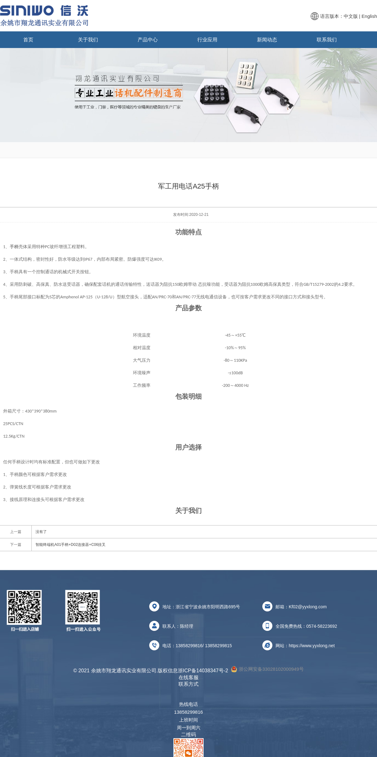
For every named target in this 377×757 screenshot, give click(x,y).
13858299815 (218, 645)
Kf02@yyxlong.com (308, 606)
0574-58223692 (321, 626)
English (369, 16)
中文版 (351, 16)
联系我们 (327, 39)
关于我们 (88, 39)
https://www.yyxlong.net (312, 645)
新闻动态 (267, 39)
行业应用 (207, 39)
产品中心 (148, 39)
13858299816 (189, 645)
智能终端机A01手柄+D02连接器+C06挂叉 (71, 544)
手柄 (14, 246)
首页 (28, 39)
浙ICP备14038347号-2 (203, 670)
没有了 (41, 532)
